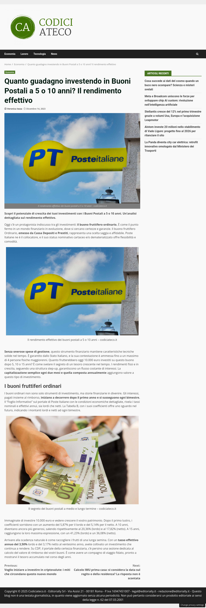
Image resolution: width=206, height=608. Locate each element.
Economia (9, 53)
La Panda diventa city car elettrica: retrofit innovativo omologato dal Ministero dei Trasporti (171, 146)
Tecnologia (40, 53)
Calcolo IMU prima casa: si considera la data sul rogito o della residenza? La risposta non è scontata (106, 571)
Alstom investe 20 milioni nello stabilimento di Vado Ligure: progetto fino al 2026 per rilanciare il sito (172, 131)
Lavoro (24, 53)
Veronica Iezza (14, 108)
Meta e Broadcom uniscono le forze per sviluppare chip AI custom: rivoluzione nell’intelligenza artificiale (169, 100)
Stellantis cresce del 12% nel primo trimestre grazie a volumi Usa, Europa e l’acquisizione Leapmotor (173, 116)
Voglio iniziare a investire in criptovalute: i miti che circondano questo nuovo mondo (38, 569)
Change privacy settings (192, 604)
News (54, 53)
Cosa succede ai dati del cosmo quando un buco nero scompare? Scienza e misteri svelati (172, 85)
